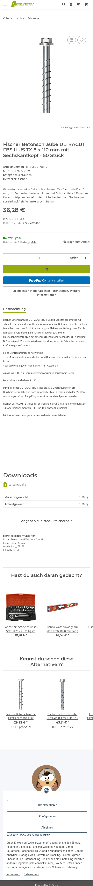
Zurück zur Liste (15, 18)
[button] (64, 4)
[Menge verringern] (7, 258)
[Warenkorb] (86, 4)
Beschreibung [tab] (14, 309)
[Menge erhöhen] (85, 258)
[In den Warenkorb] (6, 30)
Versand (35, 223)
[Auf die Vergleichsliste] (71, 40)
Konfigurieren (47, 816)
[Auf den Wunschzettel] (81, 40)
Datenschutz (31, 874)
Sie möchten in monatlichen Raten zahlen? (46, 293)
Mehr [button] (34, 242)
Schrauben (25, 175)
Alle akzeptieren (47, 805)
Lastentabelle (14, 484)
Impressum (13, 874)
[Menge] (40, 258)
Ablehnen (47, 827)
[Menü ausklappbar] (5, 2)
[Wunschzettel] (78, 4)
